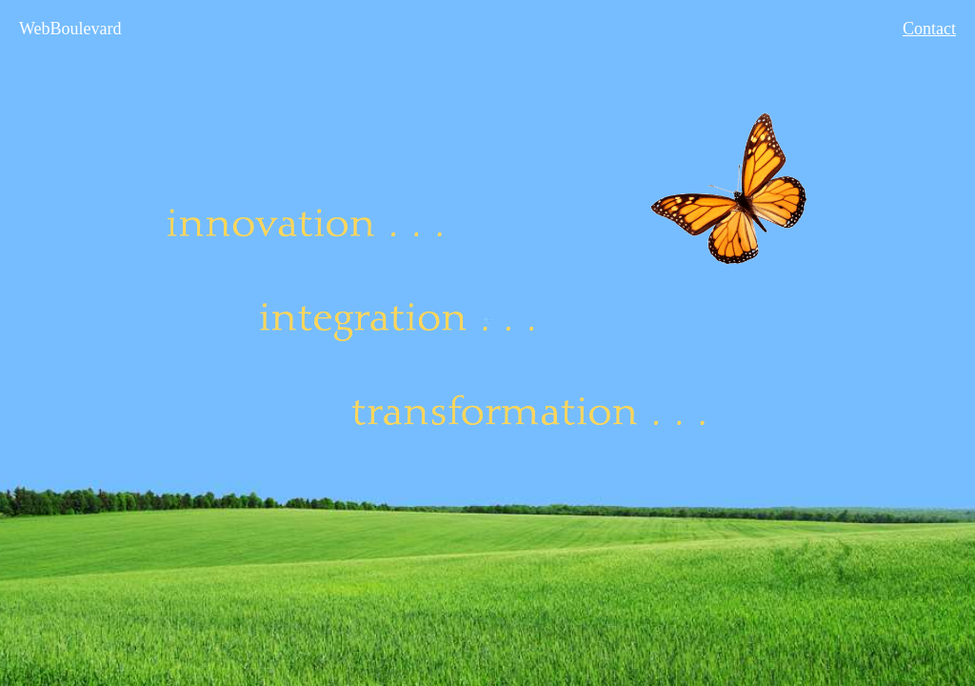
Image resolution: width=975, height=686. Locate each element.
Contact (929, 28)
